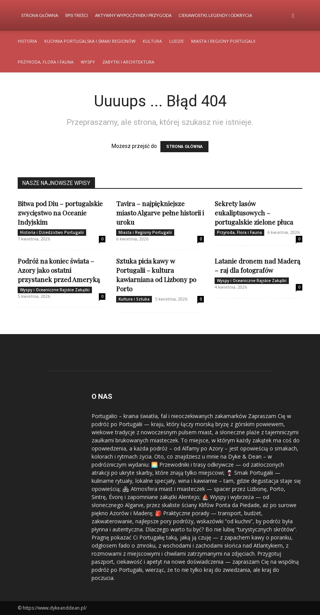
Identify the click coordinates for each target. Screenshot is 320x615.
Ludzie (176, 41)
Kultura (152, 41)
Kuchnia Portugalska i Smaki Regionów (89, 41)
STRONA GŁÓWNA (184, 146)
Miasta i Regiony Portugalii (223, 41)
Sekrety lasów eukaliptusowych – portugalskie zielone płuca (254, 212)
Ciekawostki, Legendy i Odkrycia (215, 15)
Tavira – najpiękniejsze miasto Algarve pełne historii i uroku (160, 212)
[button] (293, 15)
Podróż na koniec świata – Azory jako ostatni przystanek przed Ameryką (59, 270)
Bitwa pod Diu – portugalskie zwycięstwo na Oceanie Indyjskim (60, 212)
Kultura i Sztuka (134, 299)
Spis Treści (76, 15)
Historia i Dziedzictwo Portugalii (52, 232)
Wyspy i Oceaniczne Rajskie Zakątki (55, 289)
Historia (27, 41)
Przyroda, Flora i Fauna (45, 62)
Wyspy (88, 62)
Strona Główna (39, 15)
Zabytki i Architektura (128, 62)
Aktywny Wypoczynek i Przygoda (133, 15)
